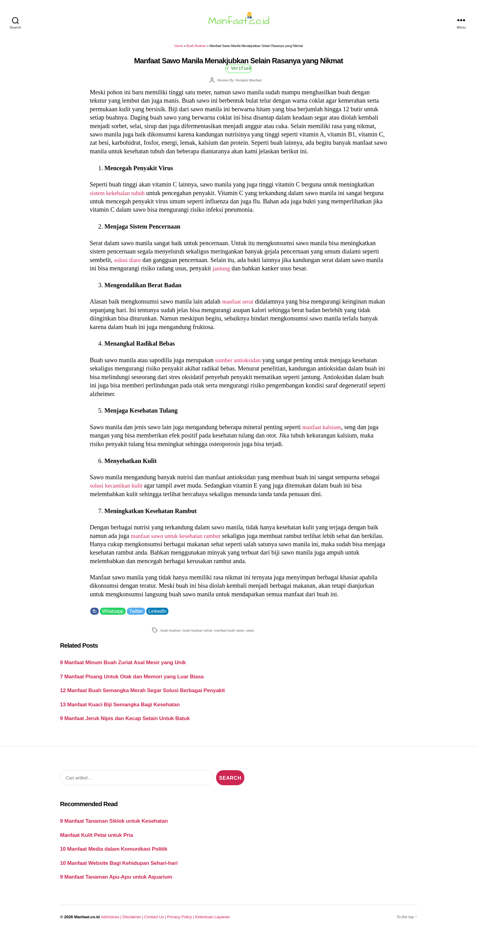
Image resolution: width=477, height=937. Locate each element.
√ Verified (238, 72)
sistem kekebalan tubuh (119, 196)
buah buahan (170, 634)
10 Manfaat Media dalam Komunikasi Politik (113, 852)
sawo (250, 634)
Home (178, 49)
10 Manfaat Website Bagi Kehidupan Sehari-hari (119, 867)
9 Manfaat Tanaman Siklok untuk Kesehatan (114, 824)
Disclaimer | (133, 920)
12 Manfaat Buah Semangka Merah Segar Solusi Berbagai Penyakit (142, 694)
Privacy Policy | (181, 920)
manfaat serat (238, 305)
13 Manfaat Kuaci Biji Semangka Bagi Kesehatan (120, 708)
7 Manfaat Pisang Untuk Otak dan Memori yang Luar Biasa (132, 680)
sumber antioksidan (239, 363)
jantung (221, 272)
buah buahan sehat (197, 634)
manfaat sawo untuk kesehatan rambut (179, 539)
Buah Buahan (196, 49)
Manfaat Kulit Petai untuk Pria (96, 839)
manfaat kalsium (323, 430)
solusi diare (128, 263)
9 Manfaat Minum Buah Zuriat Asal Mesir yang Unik (123, 666)
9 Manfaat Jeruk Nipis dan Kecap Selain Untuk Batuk (125, 722)
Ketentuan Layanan (212, 920)
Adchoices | (111, 920)
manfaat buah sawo (229, 634)
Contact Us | (155, 920)
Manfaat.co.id (87, 920)
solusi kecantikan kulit (118, 489)
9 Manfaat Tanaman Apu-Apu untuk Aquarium (116, 880)
